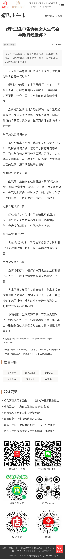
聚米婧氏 (33, 556)
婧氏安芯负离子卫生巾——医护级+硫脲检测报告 (31, 400)
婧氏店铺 (50, 548)
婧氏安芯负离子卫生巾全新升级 (22, 412)
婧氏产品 (38, 548)
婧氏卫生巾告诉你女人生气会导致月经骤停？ (29, 431)
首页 (60, 16)
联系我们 (21, 551)
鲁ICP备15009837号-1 (47, 556)
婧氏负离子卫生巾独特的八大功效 (23, 418)
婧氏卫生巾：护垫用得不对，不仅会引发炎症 (31, 353)
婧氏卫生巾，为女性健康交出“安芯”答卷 (26, 406)
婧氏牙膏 (13, 548)
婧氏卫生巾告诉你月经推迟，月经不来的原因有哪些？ (35, 349)
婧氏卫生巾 (50, 16)
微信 (59, 549)
